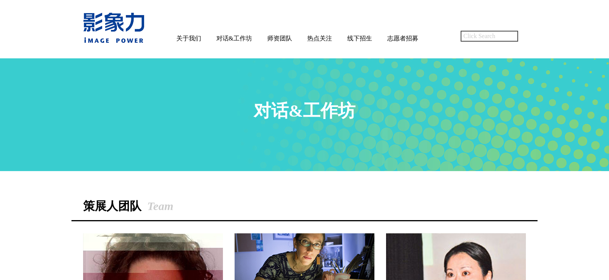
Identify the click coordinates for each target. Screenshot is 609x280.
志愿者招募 (402, 38)
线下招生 (359, 38)
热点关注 (319, 38)
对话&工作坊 (234, 38)
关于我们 (188, 38)
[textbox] (489, 36)
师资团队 (279, 38)
